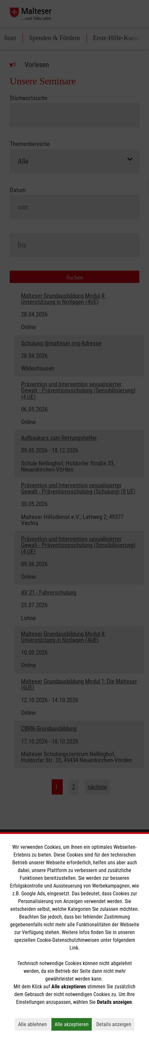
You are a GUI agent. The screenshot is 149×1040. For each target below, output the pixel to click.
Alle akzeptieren (73, 1024)
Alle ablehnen (34, 1024)
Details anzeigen (115, 1024)
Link (73, 948)
